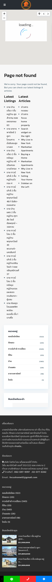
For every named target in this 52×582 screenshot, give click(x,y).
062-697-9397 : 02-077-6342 (30, 472)
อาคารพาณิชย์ (14, 373)
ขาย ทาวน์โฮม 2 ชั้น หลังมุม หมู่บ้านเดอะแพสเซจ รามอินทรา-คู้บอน (12, 288)
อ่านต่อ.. (18, 446)
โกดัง (10, 379)
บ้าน (10, 361)
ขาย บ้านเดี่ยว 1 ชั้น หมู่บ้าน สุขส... (29, 537)
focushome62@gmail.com (23, 477)
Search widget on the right (26, 132)
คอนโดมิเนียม (14, 336)
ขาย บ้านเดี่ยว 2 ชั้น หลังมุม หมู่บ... (31, 560)
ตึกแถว (11, 342)
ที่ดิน (10, 355)
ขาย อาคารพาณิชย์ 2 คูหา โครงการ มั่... (29, 549)
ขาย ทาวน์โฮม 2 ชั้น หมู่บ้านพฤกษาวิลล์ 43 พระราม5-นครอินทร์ (12, 241)
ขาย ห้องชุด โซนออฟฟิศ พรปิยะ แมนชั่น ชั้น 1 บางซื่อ (12, 310)
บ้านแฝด (12, 367)
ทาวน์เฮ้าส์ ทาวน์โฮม (17, 348)
